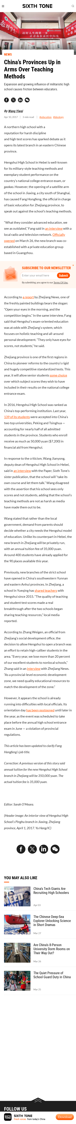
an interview (54, 228)
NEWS (8, 54)
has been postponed (40, 710)
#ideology (58, 117)
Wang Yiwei (15, 111)
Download (65, 1117)
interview (33, 668)
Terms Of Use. (61, 282)
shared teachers (46, 590)
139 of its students (17, 417)
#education (45, 117)
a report (28, 297)
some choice (58, 375)
